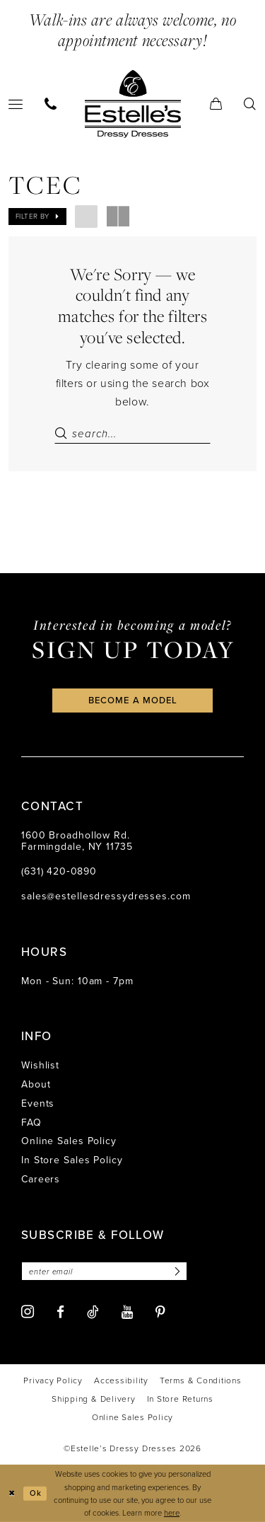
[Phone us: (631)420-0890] (51, 103)
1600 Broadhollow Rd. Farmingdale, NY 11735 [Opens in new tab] (77, 841)
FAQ (31, 1122)
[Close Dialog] (12, 1493)
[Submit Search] (62, 434)
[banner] (133, 103)
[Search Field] (132, 434)
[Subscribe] (175, 1271)
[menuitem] (51, 103)
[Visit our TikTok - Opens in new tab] (93, 1312)
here (171, 1512)
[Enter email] (104, 1271)
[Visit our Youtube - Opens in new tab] (127, 1312)
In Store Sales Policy (72, 1160)
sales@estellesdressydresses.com (106, 896)
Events (37, 1103)
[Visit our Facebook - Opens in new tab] (60, 1312)
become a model (132, 700)
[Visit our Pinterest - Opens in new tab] (160, 1312)
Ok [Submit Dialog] (36, 1493)
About (35, 1084)
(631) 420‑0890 (59, 871)
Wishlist (40, 1065)
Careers (40, 1179)
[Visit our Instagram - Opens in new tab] (27, 1311)
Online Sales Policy (69, 1141)
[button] (216, 103)
